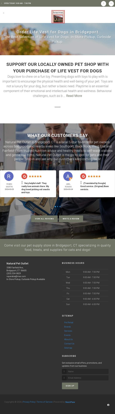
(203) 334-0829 (14, 273)
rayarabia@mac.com (16, 276)
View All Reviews (44, 218)
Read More (74, 96)
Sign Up (70, 386)
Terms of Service (44, 402)
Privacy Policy (29, 402)
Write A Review (71, 218)
